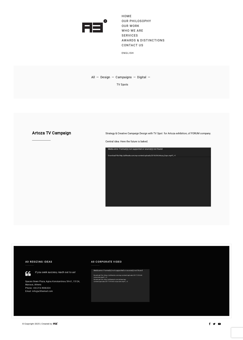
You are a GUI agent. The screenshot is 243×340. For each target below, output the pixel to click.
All (93, 77)
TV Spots (122, 84)
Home (127, 16)
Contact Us (132, 45)
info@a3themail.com (42, 291)
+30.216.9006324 (42, 288)
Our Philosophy (136, 21)
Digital (141, 77)
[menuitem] (143, 53)
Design (105, 77)
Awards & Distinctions (143, 40)
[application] (158, 177)
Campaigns (124, 77)
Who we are (132, 30)
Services (130, 35)
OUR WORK (130, 26)
